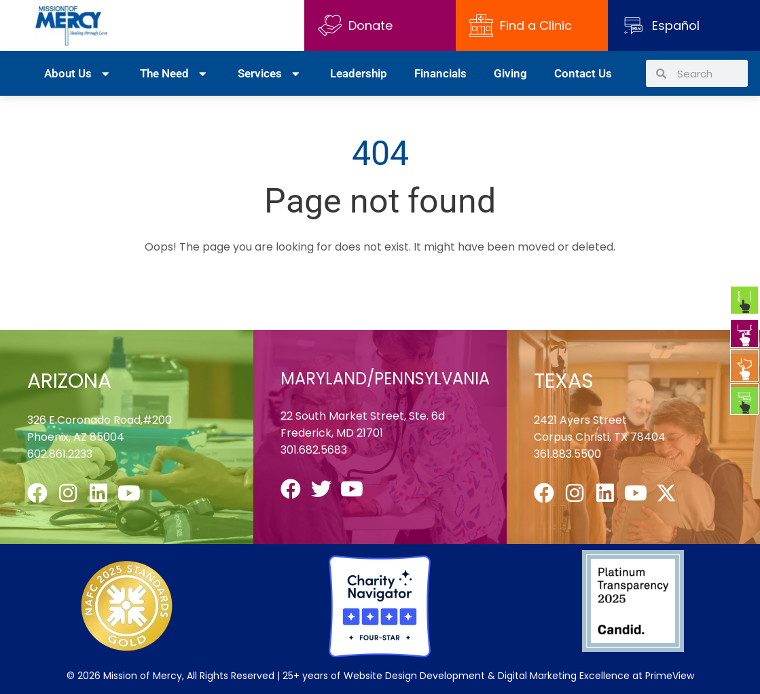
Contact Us (583, 73)
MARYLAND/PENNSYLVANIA (385, 378)
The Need (175, 73)
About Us (78, 73)
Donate (355, 25)
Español (676, 25)
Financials (440, 73)
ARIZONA (69, 381)
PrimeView (669, 675)
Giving (510, 73)
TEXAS (564, 381)
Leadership (358, 73)
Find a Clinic (520, 25)
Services (270, 73)
